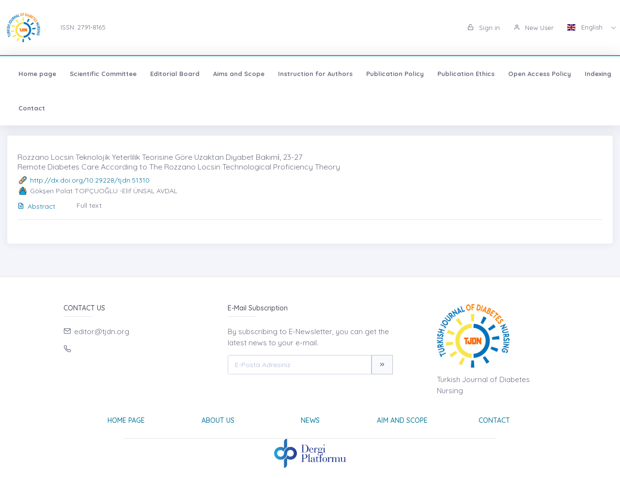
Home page (37, 73)
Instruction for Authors (315, 73)
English (585, 27)
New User (533, 27)
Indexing (598, 73)
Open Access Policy (539, 73)
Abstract (36, 206)
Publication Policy (395, 73)
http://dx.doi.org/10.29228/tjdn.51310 (90, 180)
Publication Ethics (466, 73)
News (310, 420)
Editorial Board (175, 73)
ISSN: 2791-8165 (83, 27)
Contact (31, 108)
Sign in (483, 27)
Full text (89, 205)
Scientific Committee (103, 73)
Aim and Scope (402, 420)
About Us (218, 420)
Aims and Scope (238, 73)
